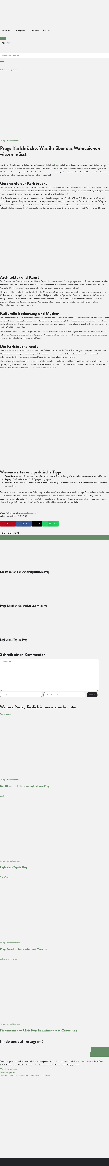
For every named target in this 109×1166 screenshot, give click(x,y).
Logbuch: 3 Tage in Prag (13, 867)
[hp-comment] (49, 675)
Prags (56, 165)
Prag (18, 140)
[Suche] (2, 60)
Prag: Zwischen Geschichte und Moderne (23, 949)
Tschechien (11, 140)
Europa (3, 140)
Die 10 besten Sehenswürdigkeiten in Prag (24, 786)
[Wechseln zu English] (3, 43)
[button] (3, 38)
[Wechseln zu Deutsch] (8, 43)
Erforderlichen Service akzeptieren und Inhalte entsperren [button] (25, 1075)
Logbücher (4, 795)
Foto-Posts (5, 877)
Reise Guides (5, 714)
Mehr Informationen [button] (9, 1068)
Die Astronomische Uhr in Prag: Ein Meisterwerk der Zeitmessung (38, 1030)
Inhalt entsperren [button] (7, 1072)
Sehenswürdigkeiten (8, 69)
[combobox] (54, 55)
